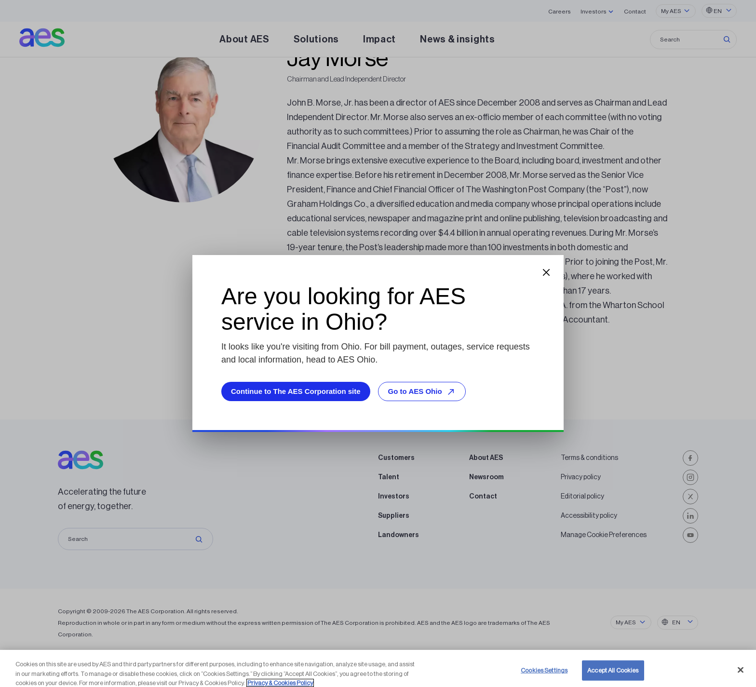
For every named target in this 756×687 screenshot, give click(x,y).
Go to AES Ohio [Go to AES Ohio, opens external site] (423, 392)
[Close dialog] (546, 272)
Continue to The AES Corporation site (296, 391)
